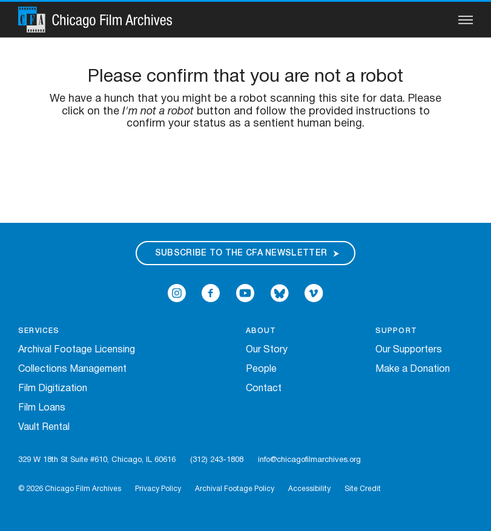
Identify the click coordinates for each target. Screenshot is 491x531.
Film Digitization (52, 388)
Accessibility (309, 489)
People (261, 369)
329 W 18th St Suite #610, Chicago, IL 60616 (97, 460)
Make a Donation (412, 369)
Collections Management (72, 369)
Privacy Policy (158, 489)
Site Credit (362, 489)
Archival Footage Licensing (76, 350)
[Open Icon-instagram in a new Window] (177, 293)
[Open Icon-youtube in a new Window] (245, 293)
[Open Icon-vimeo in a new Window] (314, 293)
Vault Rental (44, 427)
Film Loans (41, 408)
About (261, 331)
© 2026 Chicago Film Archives (69, 489)
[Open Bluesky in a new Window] (280, 293)
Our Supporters (408, 350)
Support (396, 331)
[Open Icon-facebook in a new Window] (211, 293)
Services (39, 331)
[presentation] (246, 169)
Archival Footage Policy (234, 489)
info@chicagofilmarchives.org (309, 460)
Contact (264, 388)
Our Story (267, 350)
